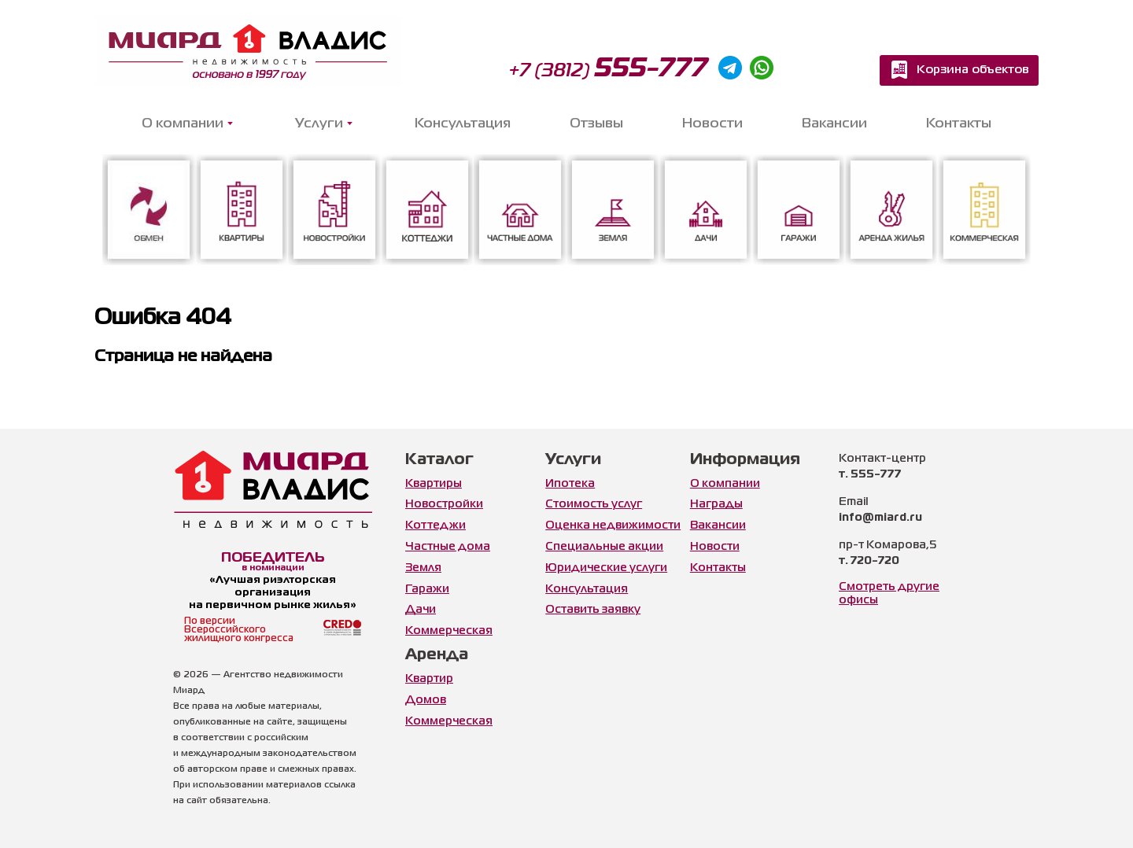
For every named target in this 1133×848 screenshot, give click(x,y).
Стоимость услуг (593, 504)
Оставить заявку (592, 609)
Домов (425, 700)
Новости (712, 124)
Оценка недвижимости (613, 525)
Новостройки (444, 504)
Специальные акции (604, 546)
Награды (716, 504)
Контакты (958, 124)
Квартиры (433, 484)
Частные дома (447, 546)
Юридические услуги (606, 568)
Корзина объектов (973, 70)
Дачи (420, 609)
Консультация (463, 124)
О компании (725, 484)
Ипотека (570, 484)
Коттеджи (435, 525)
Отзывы (596, 124)
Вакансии (834, 124)
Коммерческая (449, 631)
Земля (423, 568)
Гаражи (427, 589)
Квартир (429, 679)
